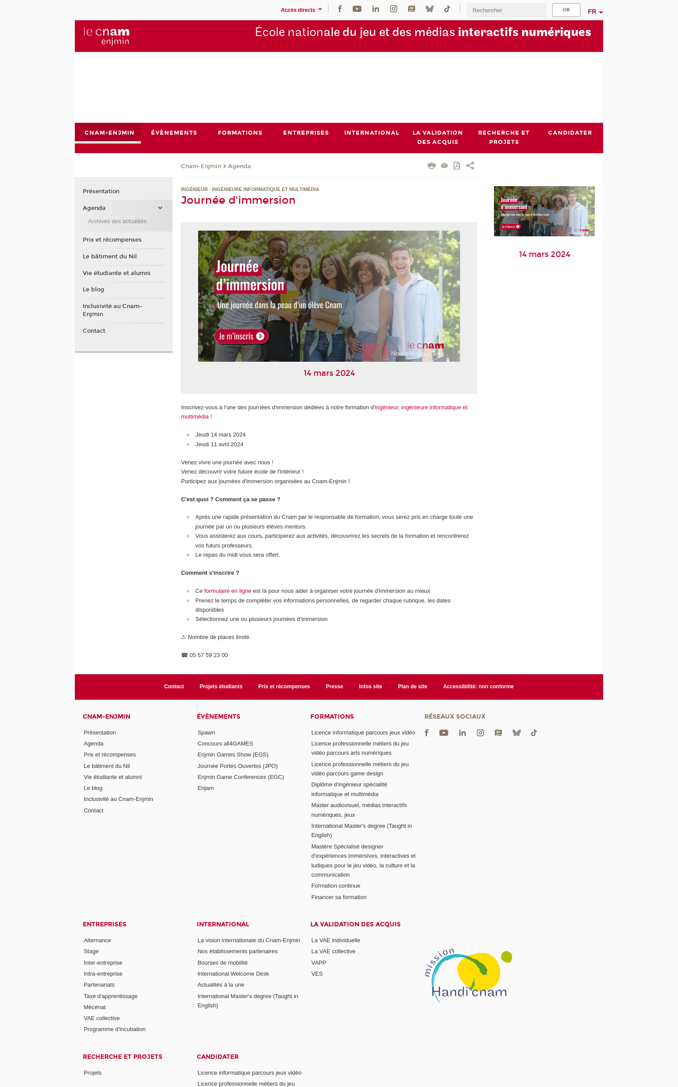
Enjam (206, 788)
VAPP (318, 962)
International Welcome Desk (233, 973)
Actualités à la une (221, 984)
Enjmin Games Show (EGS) (233, 754)
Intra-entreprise (103, 973)
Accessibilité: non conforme (478, 686)
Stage (91, 951)
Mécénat (95, 1007)
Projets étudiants (221, 686)
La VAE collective (333, 951)
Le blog (93, 289)
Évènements (218, 716)
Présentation (101, 191)
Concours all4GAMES (225, 743)
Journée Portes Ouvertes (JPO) (238, 766)
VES (317, 973)
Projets (92, 1072)
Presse (334, 686)
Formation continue (335, 885)
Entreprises (104, 924)
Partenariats (99, 984)
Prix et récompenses (112, 239)
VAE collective (102, 1018)
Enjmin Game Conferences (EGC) (241, 777)
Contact (94, 330)
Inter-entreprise (103, 962)
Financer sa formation (339, 897)
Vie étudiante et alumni (117, 273)
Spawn (206, 732)
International (223, 924)
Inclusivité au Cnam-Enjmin (112, 310)
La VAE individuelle (335, 940)
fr (592, 11)
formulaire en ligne (227, 591)
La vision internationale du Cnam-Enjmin (249, 940)
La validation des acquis (355, 924)
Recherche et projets (122, 1057)
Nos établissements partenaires (238, 951)
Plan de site (412, 686)
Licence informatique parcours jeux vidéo (363, 732)
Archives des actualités (117, 221)
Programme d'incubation (115, 1029)
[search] (506, 10)
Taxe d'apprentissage (110, 996)
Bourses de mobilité (223, 962)
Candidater (218, 1057)
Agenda (239, 166)
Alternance (97, 940)
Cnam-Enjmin (201, 166)
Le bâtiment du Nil (110, 256)
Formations (332, 716)
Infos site (370, 686)
